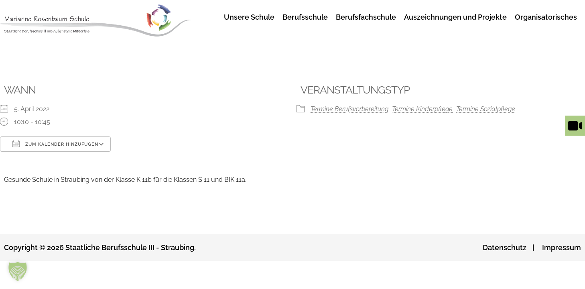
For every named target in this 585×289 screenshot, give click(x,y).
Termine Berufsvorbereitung (349, 109)
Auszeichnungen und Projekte (455, 17)
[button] (17, 271)
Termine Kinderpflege (422, 109)
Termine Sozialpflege (485, 109)
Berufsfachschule (366, 17)
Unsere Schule (249, 17)
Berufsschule (305, 17)
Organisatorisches (546, 17)
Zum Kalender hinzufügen (55, 143)
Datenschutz (504, 247)
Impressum (561, 247)
